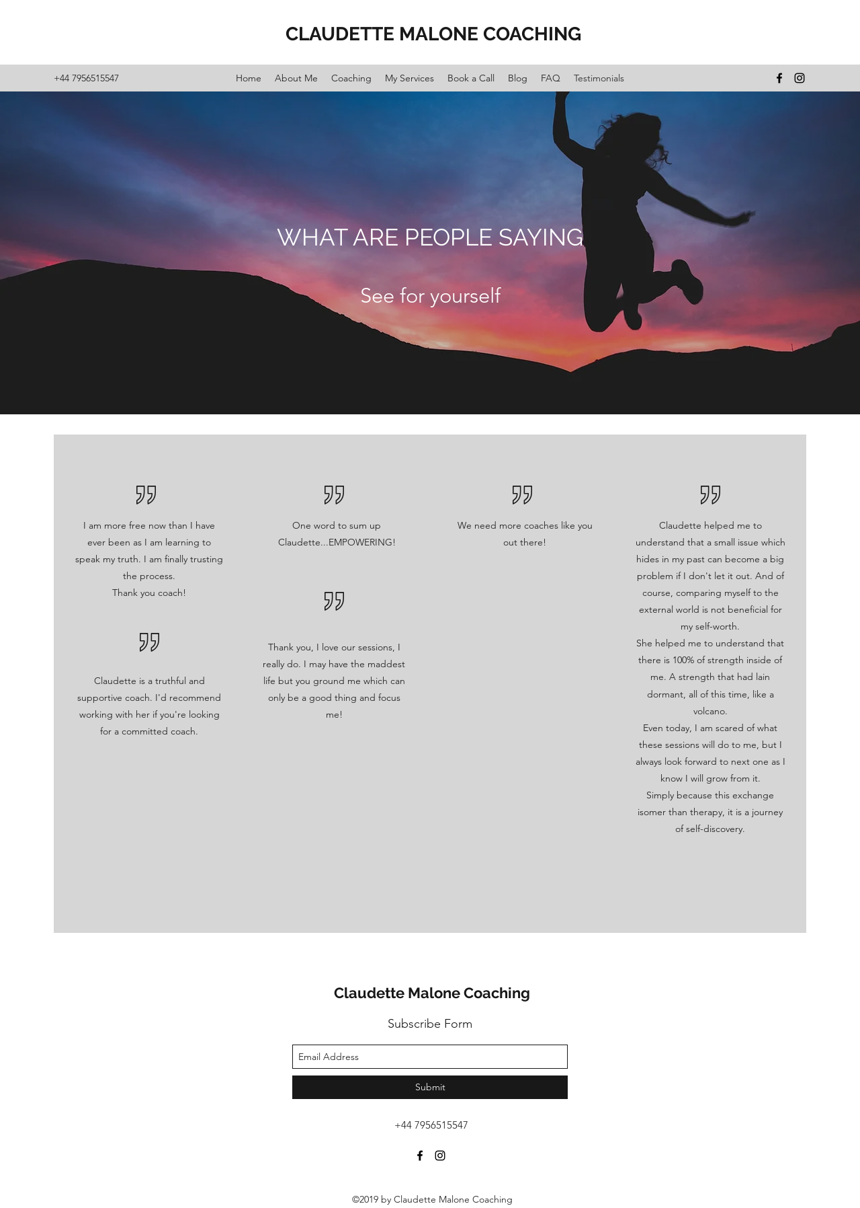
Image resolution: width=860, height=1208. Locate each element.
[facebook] (779, 78)
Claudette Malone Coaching (432, 993)
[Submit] (430, 1087)
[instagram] (799, 78)
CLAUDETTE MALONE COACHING (433, 34)
